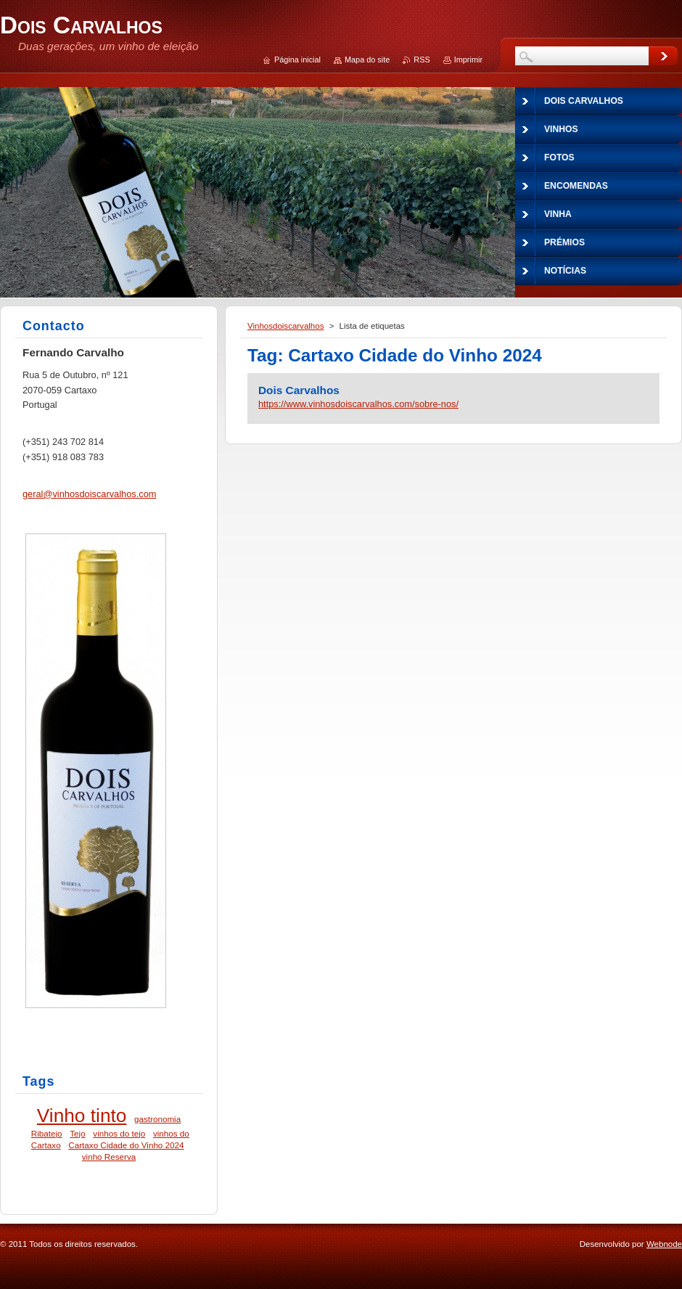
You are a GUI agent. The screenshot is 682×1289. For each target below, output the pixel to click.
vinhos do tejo (119, 1133)
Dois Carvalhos (299, 390)
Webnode (664, 1244)
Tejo (77, 1133)
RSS (422, 59)
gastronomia (157, 1119)
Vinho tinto (82, 1115)
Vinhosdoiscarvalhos (285, 326)
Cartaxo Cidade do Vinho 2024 (126, 1145)
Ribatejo (46, 1133)
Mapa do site (367, 59)
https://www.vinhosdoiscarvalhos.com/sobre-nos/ (358, 403)
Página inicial (297, 59)
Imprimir (468, 59)
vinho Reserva (109, 1156)
